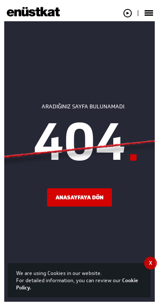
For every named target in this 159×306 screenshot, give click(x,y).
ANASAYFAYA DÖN (79, 197)
